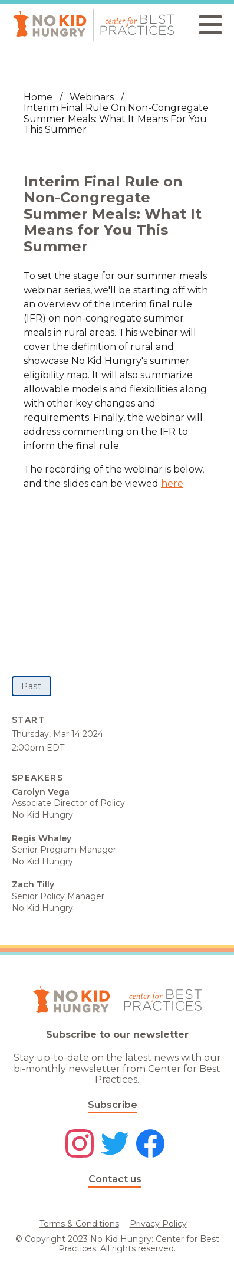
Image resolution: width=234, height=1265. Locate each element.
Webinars (92, 97)
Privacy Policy (158, 1223)
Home (38, 97)
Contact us (114, 1179)
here (172, 483)
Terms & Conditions (79, 1223)
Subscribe (112, 1104)
